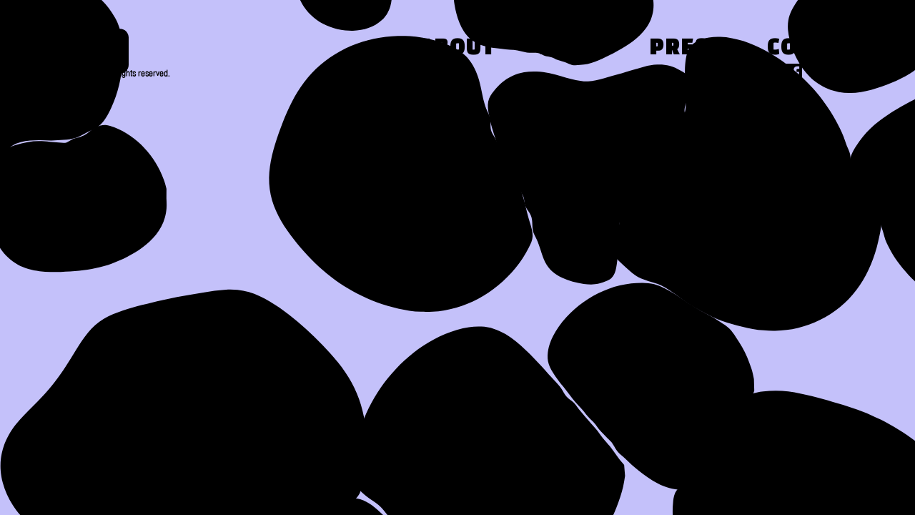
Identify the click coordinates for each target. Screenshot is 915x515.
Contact (819, 49)
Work (572, 49)
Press (687, 49)
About (457, 49)
